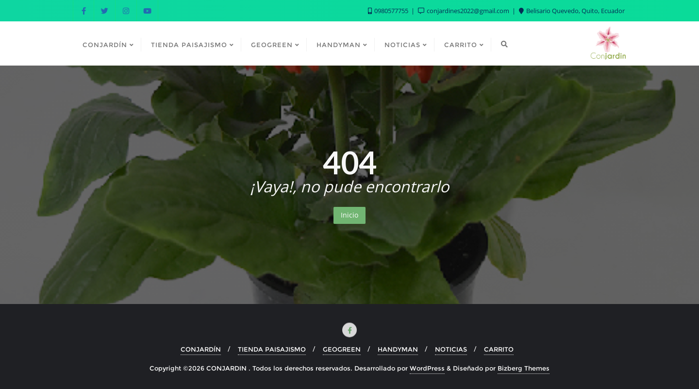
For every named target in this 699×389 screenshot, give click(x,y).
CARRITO (499, 349)
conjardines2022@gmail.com (464, 10)
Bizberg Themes (523, 368)
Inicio (349, 215)
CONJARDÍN (201, 349)
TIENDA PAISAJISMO (272, 349)
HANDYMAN (398, 349)
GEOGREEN (342, 349)
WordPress (427, 368)
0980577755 (389, 10)
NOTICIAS (451, 349)
